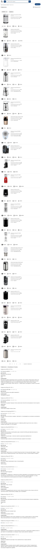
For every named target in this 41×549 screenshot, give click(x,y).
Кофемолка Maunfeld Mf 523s (9, 466)
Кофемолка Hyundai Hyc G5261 (10, 534)
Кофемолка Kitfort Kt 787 (7, 479)
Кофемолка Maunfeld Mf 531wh (10, 441)
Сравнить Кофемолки (28, 363)
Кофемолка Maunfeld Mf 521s (9, 525)
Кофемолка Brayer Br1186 (7, 456)
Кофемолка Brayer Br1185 (7, 494)
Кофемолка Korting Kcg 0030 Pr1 (8, 411)
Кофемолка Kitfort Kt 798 (7, 369)
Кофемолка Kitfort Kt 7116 (7, 398)
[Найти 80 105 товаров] (30, 1)
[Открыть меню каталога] (5, 1)
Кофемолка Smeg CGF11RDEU (10, 520)
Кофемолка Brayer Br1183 (7, 387)
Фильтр (37, 4)
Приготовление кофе (5, 4)
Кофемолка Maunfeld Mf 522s (9, 427)
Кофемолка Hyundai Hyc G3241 (10, 506)
